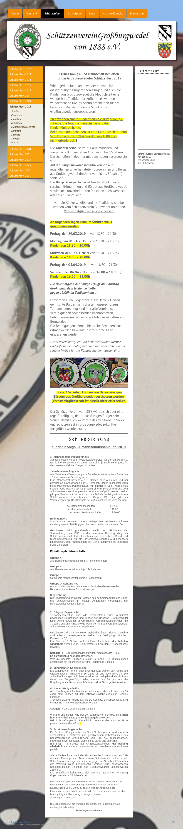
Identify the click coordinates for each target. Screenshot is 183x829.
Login (173, 821)
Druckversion (15, 822)
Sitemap (27, 822)
